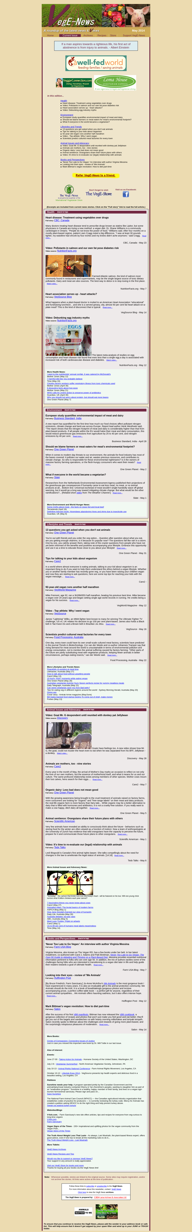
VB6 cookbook (127, 1014)
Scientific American (64, 821)
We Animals (110, 983)
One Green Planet (64, 449)
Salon (57, 1009)
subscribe (90, 1186)
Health (64, 101)
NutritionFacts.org (67, 251)
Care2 (57, 561)
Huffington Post (62, 978)
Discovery (62, 718)
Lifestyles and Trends (71, 127)
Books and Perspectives (73, 159)
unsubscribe (102, 1186)
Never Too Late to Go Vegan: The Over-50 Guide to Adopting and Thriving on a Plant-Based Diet (95, 956)
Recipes (102, 35)
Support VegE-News (134, 35)
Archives (88, 35)
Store (113, 35)
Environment (67, 115)
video (79, 492)
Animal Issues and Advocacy (75, 143)
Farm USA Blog (62, 947)
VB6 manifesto (81, 1014)
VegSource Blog (63, 297)
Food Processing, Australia (68, 637)
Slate (57, 477)
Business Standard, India (67, 418)
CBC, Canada (61, 220)
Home (50, 35)
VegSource (60, 613)
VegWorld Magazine (65, 590)
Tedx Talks (59, 847)
